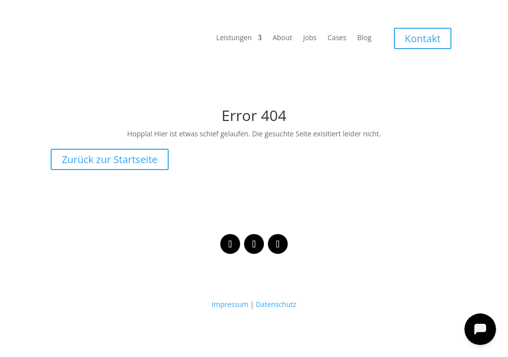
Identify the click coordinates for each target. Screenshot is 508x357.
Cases (336, 38)
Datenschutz (276, 304)
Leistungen (234, 38)
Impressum (230, 304)
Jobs (310, 38)
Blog (364, 38)
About (282, 38)
